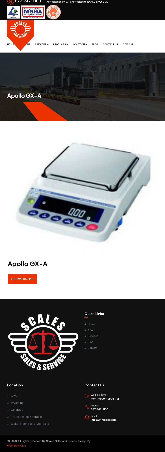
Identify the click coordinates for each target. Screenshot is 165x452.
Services (40, 44)
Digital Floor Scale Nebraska (30, 423)
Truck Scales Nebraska (27, 416)
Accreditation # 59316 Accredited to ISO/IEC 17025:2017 (77, 1)
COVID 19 (128, 44)
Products (59, 44)
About (91, 330)
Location (79, 44)
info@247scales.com (103, 419)
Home (10, 44)
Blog (95, 44)
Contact (92, 348)
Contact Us (110, 44)
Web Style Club (16, 445)
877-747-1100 (99, 409)
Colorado (17, 409)
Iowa (14, 395)
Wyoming (17, 402)
